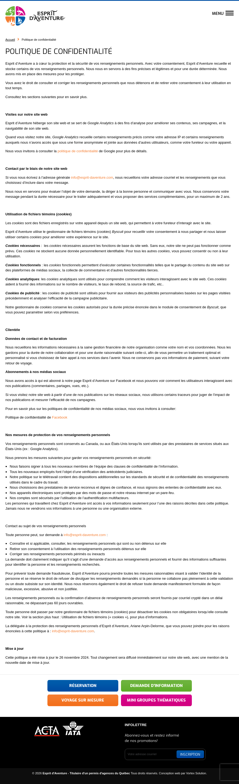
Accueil (10, 39)
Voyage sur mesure (82, 700)
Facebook (59, 417)
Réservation (82, 685)
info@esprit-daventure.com (92, 177)
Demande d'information (156, 685)
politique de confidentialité (78, 151)
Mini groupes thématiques (156, 700)
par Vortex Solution (193, 773)
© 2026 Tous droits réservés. (95, 773)
